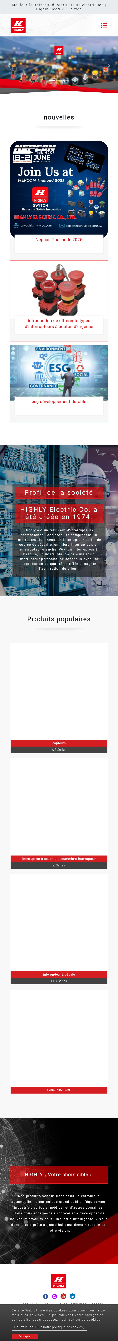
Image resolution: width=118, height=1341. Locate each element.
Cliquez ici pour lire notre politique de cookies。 (49, 1327)
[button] (9, 65)
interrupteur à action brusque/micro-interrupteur (59, 859)
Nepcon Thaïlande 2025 (59, 239)
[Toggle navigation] (104, 25)
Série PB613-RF (59, 1090)
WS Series (59, 750)
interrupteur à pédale (59, 974)
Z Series (59, 865)
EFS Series (59, 981)
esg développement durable (59, 401)
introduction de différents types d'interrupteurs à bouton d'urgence (59, 323)
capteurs (59, 743)
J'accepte (23, 1336)
